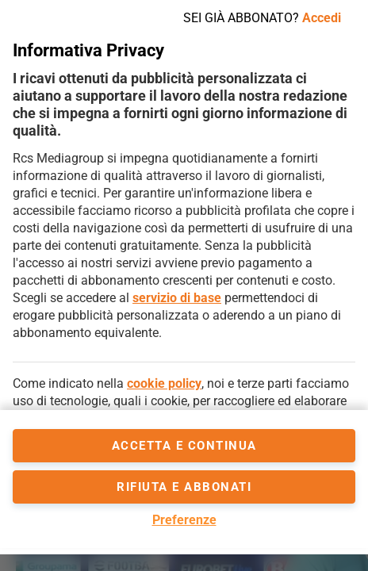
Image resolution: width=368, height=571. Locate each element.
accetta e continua (184, 446)
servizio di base (176, 297)
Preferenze (184, 519)
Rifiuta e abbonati (184, 487)
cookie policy (164, 383)
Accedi (321, 17)
